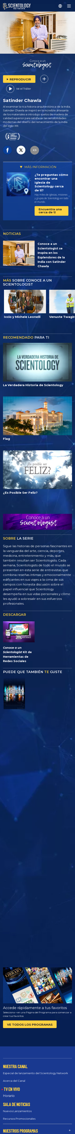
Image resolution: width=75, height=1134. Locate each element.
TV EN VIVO (12, 1089)
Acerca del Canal (14, 1080)
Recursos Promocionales (19, 1118)
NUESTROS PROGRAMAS (20, 1130)
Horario (9, 1096)
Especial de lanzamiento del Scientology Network (35, 1073)
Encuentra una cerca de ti (50, 210)
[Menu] (69, 6)
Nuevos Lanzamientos (17, 1111)
